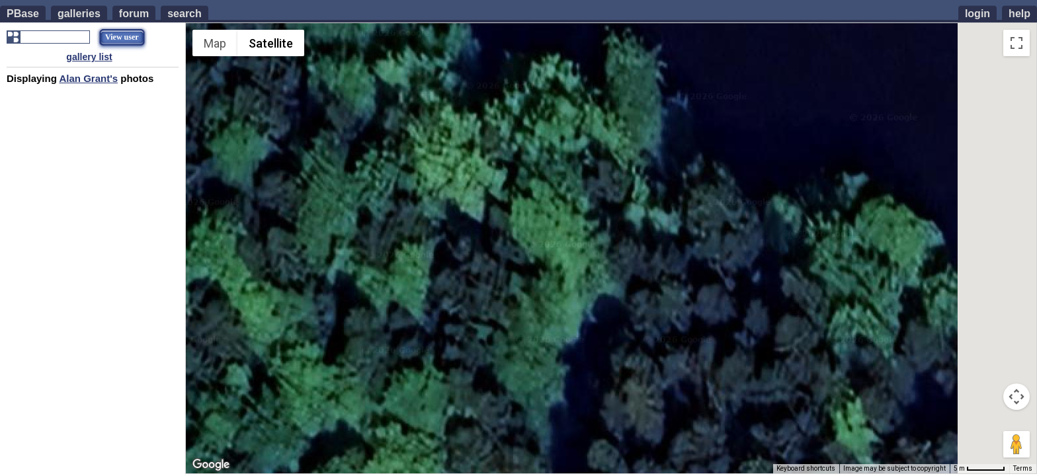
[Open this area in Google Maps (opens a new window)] (211, 464)
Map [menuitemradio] (215, 43)
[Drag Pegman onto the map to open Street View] (1016, 444)
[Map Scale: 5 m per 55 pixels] (979, 468)
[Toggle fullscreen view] (1016, 43)
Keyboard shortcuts (805, 468)
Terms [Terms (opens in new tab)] (1022, 468)
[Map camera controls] (1016, 396)
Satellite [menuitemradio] (271, 43)
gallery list (89, 57)
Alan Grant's (88, 78)
